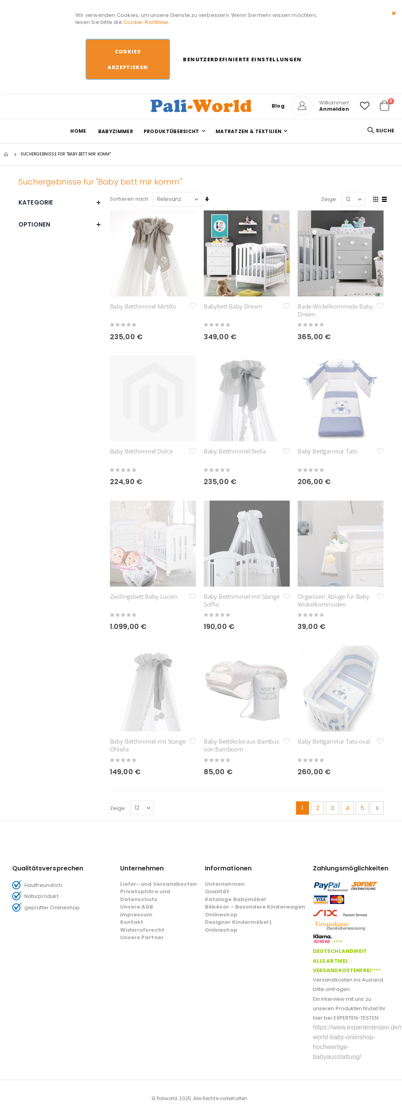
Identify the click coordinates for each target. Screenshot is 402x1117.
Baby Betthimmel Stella (235, 451)
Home (78, 131)
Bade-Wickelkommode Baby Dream (335, 310)
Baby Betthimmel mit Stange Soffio (242, 534)
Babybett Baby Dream (233, 306)
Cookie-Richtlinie (145, 22)
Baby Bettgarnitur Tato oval (334, 608)
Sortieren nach (129, 199)
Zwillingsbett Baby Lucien (143, 530)
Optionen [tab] (59, 224)
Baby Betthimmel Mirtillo (143, 306)
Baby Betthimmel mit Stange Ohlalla (148, 612)
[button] (364, 106)
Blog (278, 106)
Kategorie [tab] (59, 202)
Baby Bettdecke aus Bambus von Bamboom (241, 612)
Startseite (6, 154)
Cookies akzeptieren (128, 59)
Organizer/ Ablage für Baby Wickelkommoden (333, 534)
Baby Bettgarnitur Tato (328, 451)
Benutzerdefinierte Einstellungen (242, 59)
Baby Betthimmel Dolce (141, 451)
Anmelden (334, 109)
